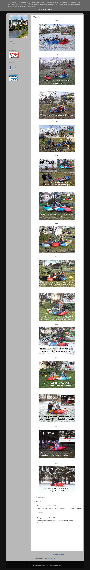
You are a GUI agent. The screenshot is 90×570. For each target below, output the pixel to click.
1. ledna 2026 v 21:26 (50, 518)
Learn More (42, 9)
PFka (10, 46)
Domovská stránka (57, 554)
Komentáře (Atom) (50, 558)
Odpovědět (40, 512)
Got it (50, 9)
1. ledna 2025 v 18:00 (50, 505)
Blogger (59, 565)
